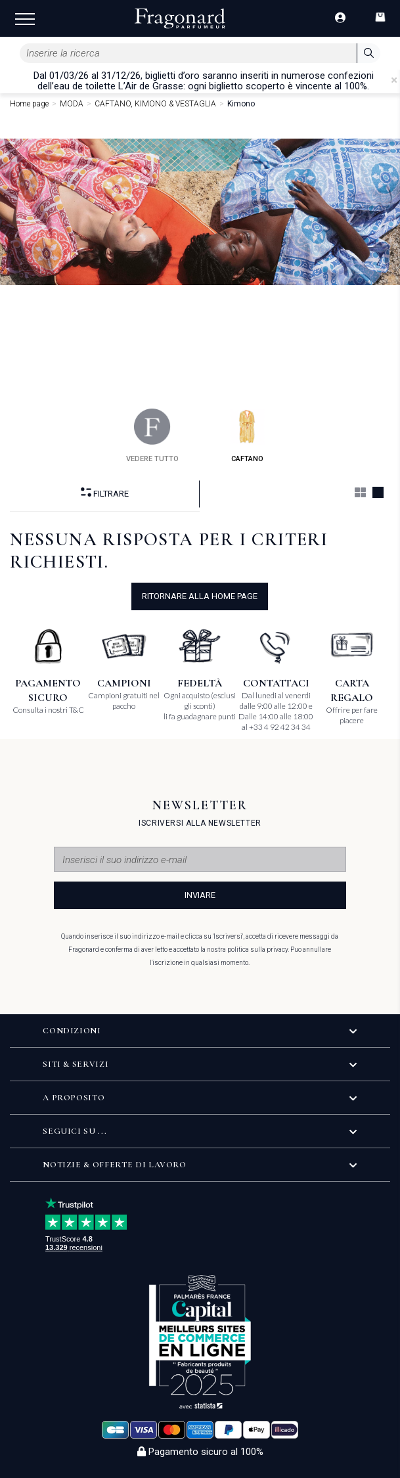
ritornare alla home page (199, 596)
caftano (247, 436)
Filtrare (105, 493)
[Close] (394, 80)
